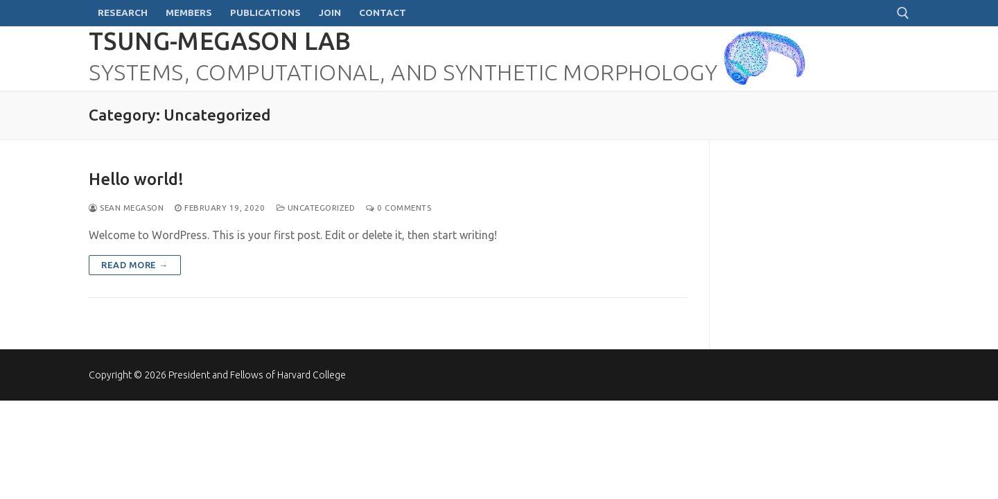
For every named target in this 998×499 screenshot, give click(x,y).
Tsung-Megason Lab (220, 41)
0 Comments (398, 207)
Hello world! (136, 179)
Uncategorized (316, 207)
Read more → (134, 265)
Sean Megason (126, 207)
